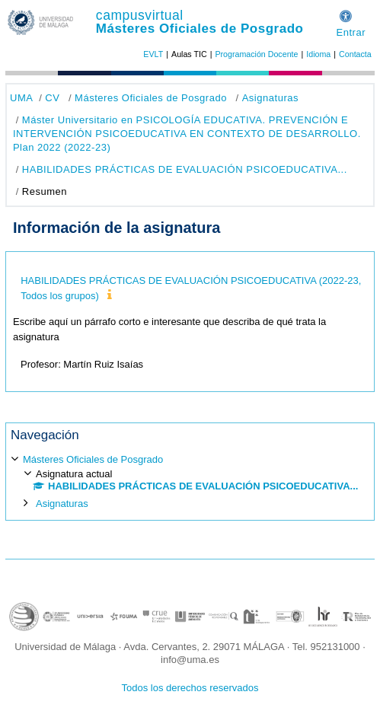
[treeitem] (190, 480)
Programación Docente (256, 54)
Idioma (318, 54)
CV (52, 98)
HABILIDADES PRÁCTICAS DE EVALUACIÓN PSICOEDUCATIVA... (184, 169)
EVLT (153, 54)
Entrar (351, 32)
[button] (346, 14)
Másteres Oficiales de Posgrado (200, 28)
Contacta (355, 54)
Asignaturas (270, 98)
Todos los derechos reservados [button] (190, 687)
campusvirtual (140, 15)
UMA (21, 98)
